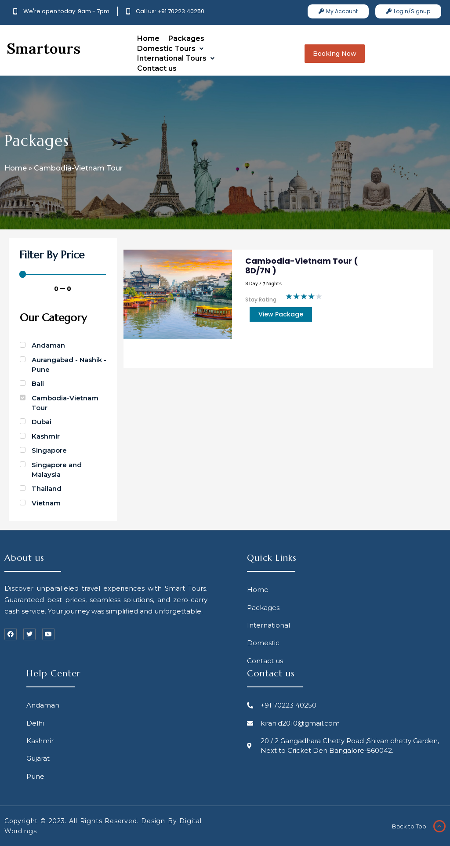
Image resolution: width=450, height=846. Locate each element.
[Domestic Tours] (171, 49)
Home (15, 168)
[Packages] (186, 39)
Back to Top (406, 826)
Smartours (43, 48)
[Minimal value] (62, 274)
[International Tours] (177, 58)
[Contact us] (157, 68)
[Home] (148, 39)
